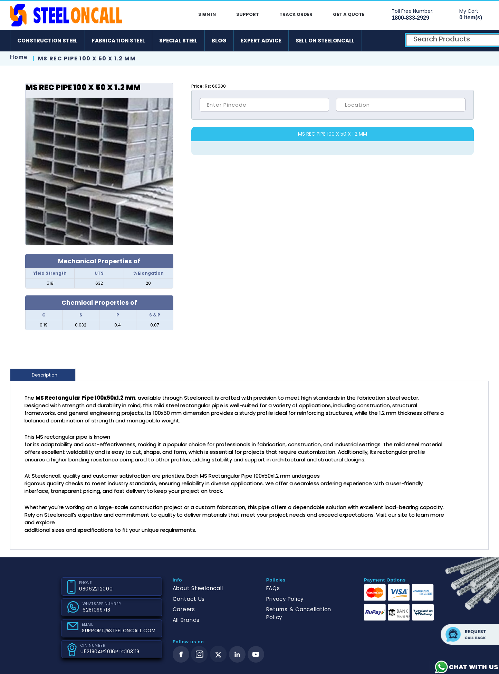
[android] (373, 41)
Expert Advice (261, 40)
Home (19, 57)
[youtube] (256, 654)
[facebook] (181, 654)
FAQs (273, 588)
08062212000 (96, 589)
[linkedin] (237, 654)
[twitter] (218, 654)
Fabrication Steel (118, 40)
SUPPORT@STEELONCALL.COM (119, 630)
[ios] (393, 41)
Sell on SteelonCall (325, 40)
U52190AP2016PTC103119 (110, 651)
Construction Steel (47, 40)
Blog (219, 40)
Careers (184, 609)
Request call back (470, 634)
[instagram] (199, 654)
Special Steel (178, 40)
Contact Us (189, 599)
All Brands (186, 620)
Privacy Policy (285, 599)
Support (247, 14)
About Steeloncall (198, 588)
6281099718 (97, 610)
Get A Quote (348, 14)
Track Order (296, 14)
